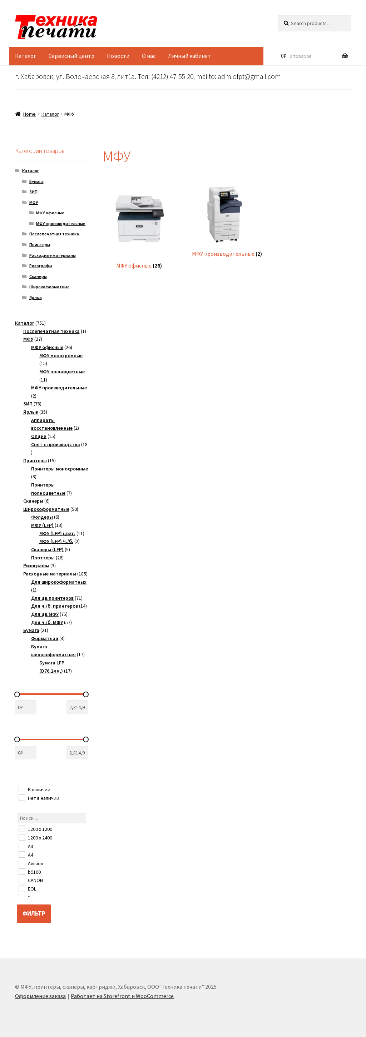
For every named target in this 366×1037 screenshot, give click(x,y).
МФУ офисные (50, 212)
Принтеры (39, 244)
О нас (148, 55)
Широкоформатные (49, 286)
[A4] (21, 854)
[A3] (21, 845)
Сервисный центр (71, 55)
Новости (118, 55)
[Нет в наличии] (21, 797)
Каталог (25, 55)
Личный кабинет (189, 55)
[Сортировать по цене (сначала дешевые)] (25, 707)
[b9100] (21, 871)
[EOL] (21, 888)
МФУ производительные (60, 223)
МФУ (33, 202)
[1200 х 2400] (21, 837)
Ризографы (40, 265)
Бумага (36, 181)
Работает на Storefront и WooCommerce (122, 995)
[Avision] (21, 863)
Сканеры (38, 276)
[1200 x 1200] (21, 828)
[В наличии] (21, 789)
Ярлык (35, 297)
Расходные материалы (52, 255)
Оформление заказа (40, 995)
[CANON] (21, 880)
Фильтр (34, 913)
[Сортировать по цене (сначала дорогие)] (77, 707)
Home (29, 114)
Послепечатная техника (54, 233)
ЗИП (33, 191)
